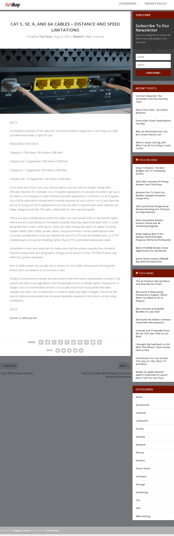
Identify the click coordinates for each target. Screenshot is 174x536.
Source (14, 319)
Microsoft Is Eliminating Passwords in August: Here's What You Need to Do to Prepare (151, 298)
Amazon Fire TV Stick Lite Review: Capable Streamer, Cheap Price (151, 196)
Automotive (142, 406)
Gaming (140, 438)
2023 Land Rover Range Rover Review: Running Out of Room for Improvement (153, 210)
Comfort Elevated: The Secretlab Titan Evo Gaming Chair (152, 100)
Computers (142, 422)
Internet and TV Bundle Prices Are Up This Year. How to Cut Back (152, 334)
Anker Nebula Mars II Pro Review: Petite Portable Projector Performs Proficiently (153, 238)
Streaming (142, 493)
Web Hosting (143, 517)
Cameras (141, 414)
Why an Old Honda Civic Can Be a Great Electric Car (152, 135)
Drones (140, 430)
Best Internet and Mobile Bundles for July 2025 (150, 312)
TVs (138, 501)
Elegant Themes (22, 532)
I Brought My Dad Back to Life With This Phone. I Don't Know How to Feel (153, 348)
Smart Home (143, 470)
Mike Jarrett (29, 319)
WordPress (53, 532)
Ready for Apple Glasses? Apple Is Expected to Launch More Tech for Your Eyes (152, 376)
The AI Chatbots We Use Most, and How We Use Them (153, 284)
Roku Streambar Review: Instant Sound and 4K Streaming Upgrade (149, 224)
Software (141, 478)
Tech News (146, 274)
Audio (139, 398)
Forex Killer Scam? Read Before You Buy (153, 124)
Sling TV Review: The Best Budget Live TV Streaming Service (150, 172)
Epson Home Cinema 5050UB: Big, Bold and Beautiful (152, 262)
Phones (140, 454)
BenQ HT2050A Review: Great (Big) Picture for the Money (152, 251)
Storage (140, 486)
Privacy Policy (156, 6)
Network (78, 38)
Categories (127, 6)
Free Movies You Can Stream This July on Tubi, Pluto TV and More (152, 362)
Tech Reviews (148, 161)
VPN (138, 509)
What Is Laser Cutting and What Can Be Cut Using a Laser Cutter (153, 147)
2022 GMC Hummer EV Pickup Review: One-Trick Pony (152, 185)
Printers (140, 462)
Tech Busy (45, 38)
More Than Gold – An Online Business (152, 113)
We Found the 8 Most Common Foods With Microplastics (153, 323)
